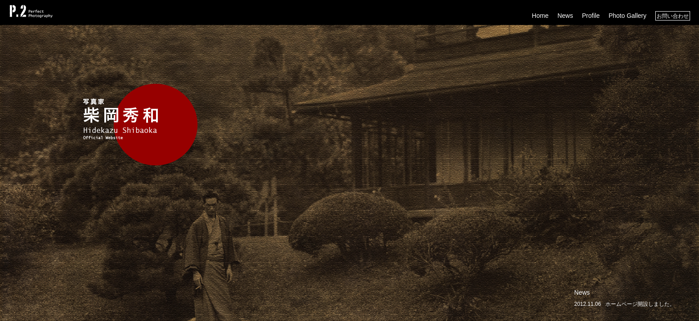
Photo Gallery (627, 15)
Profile (591, 15)
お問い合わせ (673, 16)
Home (540, 15)
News (565, 15)
